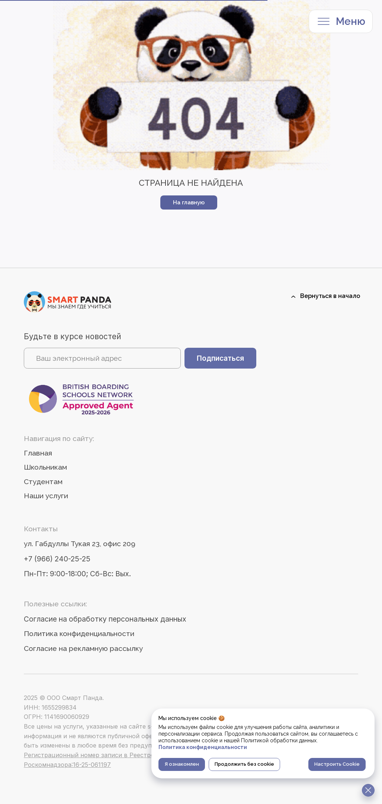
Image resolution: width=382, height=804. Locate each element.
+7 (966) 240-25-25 (57, 558)
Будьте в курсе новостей (72, 336)
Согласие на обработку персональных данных (105, 619)
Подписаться (220, 358)
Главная (38, 453)
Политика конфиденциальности (79, 633)
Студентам (43, 481)
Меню (350, 21)
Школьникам (45, 467)
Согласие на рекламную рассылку (83, 648)
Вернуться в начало (330, 295)
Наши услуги (46, 496)
